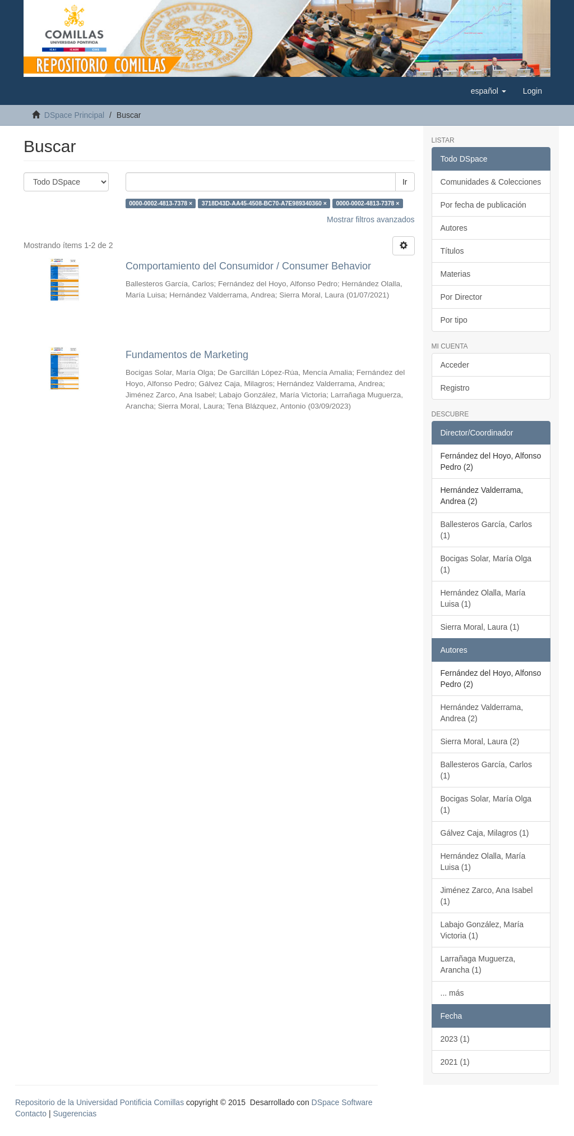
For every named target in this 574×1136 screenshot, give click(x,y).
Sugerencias (74, 1113)
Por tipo (454, 319)
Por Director (462, 296)
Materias (456, 273)
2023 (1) (455, 1038)
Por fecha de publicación (483, 204)
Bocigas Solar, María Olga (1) (486, 564)
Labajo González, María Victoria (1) (482, 930)
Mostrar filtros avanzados (370, 219)
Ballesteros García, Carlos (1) (486, 530)
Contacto (31, 1113)
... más (452, 992)
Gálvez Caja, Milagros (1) (485, 832)
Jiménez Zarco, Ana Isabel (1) (487, 896)
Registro (455, 387)
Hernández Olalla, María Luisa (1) (483, 598)
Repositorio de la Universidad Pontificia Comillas (99, 1102)
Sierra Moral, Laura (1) (480, 626)
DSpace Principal (74, 115)
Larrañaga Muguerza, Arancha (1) (478, 964)
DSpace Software (342, 1102)
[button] (488, 91)
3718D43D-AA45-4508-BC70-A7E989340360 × (264, 203)
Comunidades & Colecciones (491, 181)
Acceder (455, 364)
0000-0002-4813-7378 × (160, 203)
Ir (405, 181)
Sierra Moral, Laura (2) (480, 741)
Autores (454, 227)
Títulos (452, 250)
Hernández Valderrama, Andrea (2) (482, 713)
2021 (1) (455, 1061)
